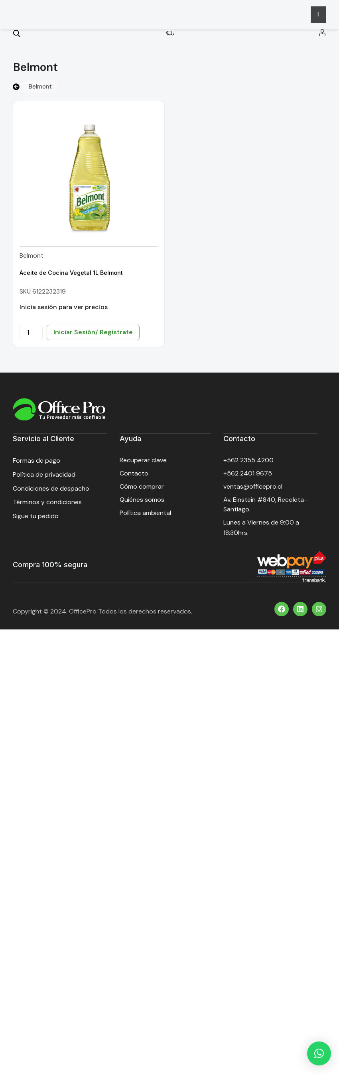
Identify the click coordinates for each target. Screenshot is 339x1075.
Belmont (31, 259)
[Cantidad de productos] (31, 336)
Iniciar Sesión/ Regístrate (93, 335)
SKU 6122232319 (43, 295)
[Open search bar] (17, 37)
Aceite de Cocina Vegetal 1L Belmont (71, 276)
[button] (319, 1053)
